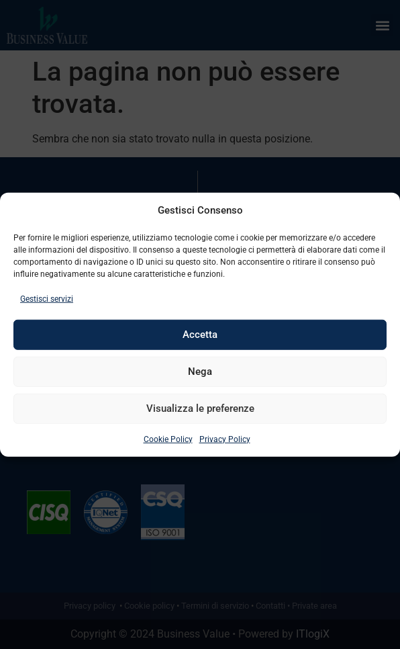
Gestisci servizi (46, 298)
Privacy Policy (224, 438)
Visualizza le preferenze (200, 408)
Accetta (200, 335)
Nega (200, 371)
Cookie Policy (168, 438)
